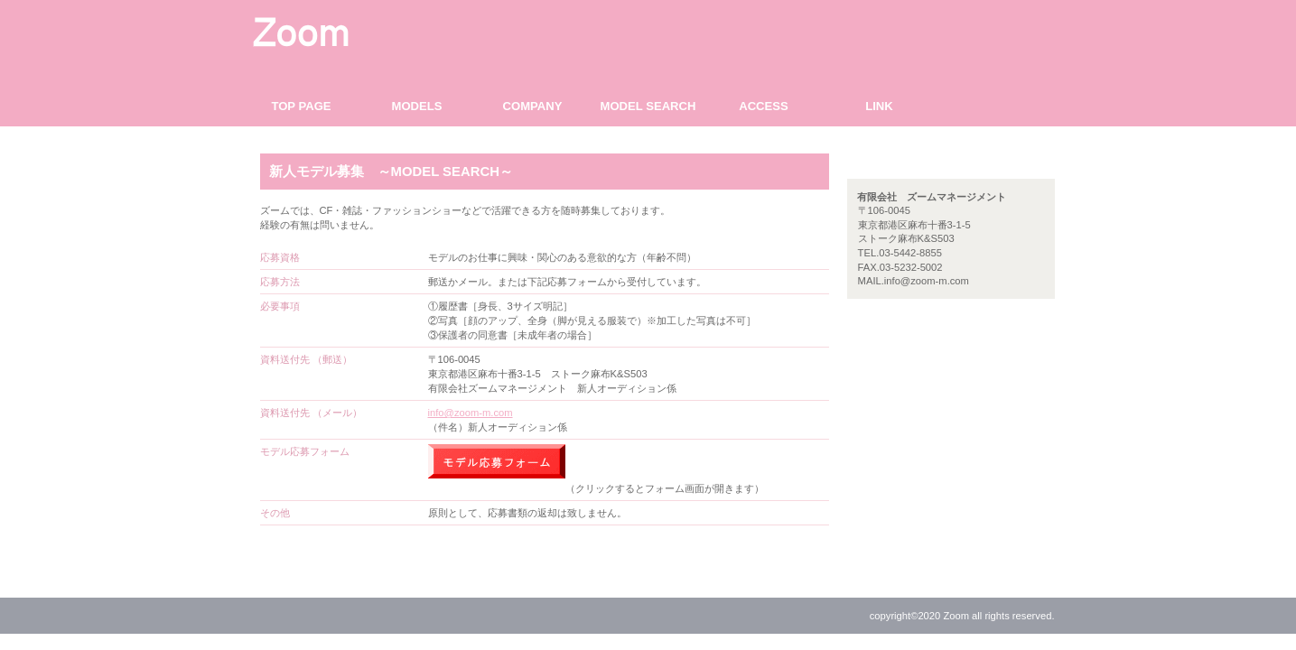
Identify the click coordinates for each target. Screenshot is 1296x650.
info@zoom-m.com (470, 412)
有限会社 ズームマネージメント (418, 31)
